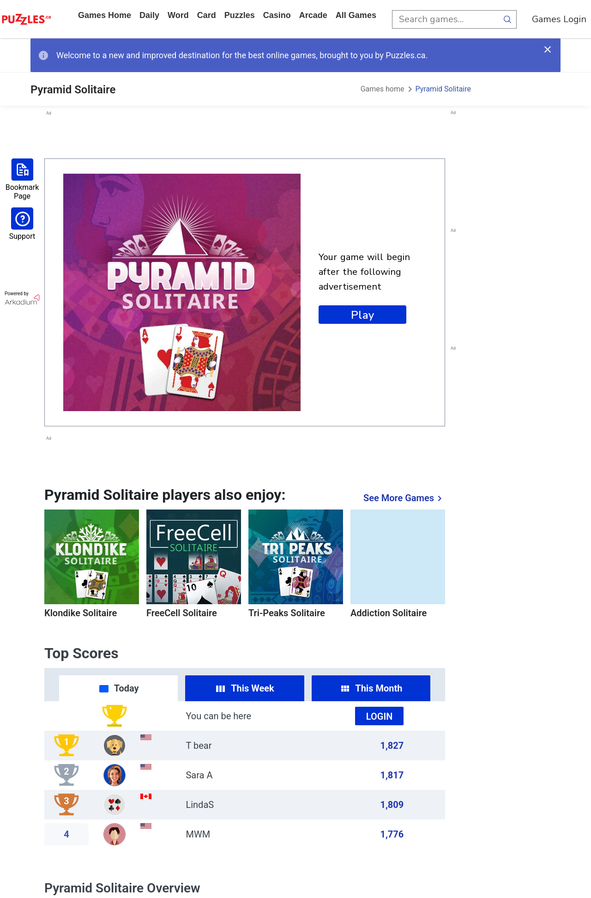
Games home (104, 15)
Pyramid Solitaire (443, 89)
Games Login (559, 19)
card (206, 15)
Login (379, 716)
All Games (356, 15)
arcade (313, 15)
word (178, 15)
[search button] (507, 19)
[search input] (445, 19)
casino (277, 15)
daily (149, 15)
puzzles (239, 15)
